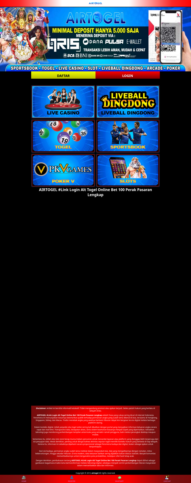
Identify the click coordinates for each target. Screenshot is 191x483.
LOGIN (127, 75)
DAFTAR (63, 75)
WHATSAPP (119, 478)
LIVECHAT (167, 478)
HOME (23, 478)
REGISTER (71, 478)
